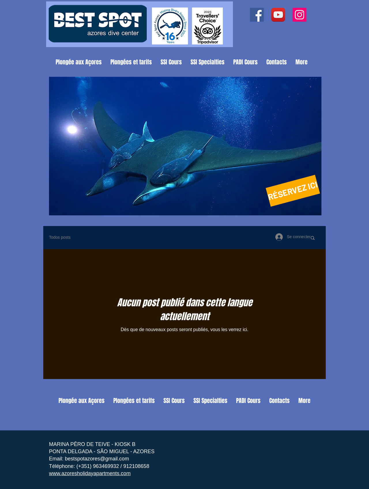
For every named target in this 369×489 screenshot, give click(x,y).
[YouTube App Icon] (278, 15)
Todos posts (60, 237)
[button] (185, 146)
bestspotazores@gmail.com (97, 459)
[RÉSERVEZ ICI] (293, 191)
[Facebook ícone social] (257, 15)
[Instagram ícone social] (299, 15)
